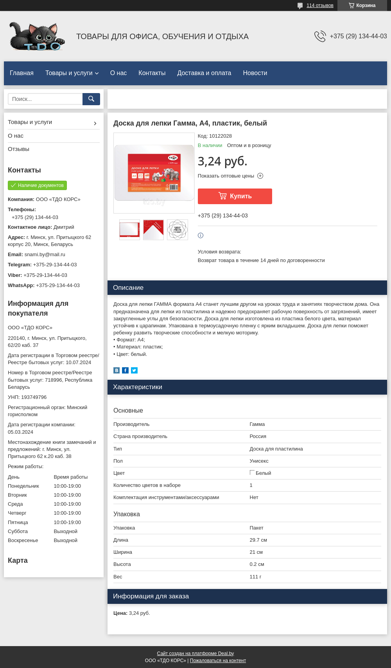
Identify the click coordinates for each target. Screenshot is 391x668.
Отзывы (18, 148)
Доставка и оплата (204, 73)
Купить (241, 196)
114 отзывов (320, 5)
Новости (255, 73)
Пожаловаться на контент (218, 660)
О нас (118, 73)
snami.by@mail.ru (45, 254)
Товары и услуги (69, 73)
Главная (22, 73)
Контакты (151, 73)
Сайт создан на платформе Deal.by (195, 653)
